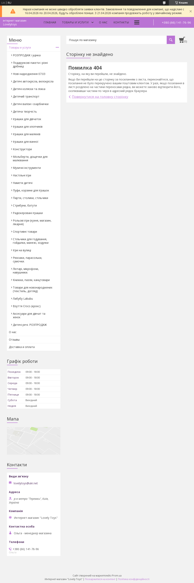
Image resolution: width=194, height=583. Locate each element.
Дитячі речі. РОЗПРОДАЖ (30, 325)
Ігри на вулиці (22, 250)
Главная (50, 22)
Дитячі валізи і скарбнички (30, 104)
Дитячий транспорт (26, 96)
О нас (103, 22)
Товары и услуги (75, 22)
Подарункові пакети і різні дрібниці (30, 64)
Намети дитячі (22, 183)
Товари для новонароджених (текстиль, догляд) (32, 289)
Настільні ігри (22, 175)
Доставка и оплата (22, 347)
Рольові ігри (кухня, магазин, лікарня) (32, 222)
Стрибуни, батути (25, 205)
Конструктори (22, 149)
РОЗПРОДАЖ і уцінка (27, 55)
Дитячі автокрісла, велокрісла (33, 81)
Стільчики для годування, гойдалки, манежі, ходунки (30, 241)
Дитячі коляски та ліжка (29, 89)
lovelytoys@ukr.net (26, 483)
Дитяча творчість (25, 111)
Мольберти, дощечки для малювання (30, 158)
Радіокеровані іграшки (28, 213)
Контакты (121, 22)
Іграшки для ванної (25, 141)
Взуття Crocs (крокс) (27, 306)
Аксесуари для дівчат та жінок (29, 315)
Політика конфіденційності (133, 579)
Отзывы (14, 339)
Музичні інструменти (27, 168)
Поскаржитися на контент (100, 579)
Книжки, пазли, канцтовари (31, 280)
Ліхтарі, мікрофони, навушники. (26, 270)
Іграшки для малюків (26, 134)
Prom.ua (117, 575)
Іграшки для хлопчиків (28, 126)
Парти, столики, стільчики (30, 198)
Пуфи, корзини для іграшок (31, 190)
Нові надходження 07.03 (29, 74)
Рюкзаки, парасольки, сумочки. (27, 259)
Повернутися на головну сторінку (100, 96)
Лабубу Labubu (23, 298)
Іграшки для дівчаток (27, 119)
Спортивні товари (25, 231)
